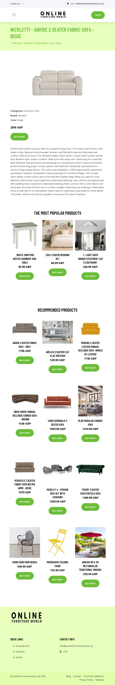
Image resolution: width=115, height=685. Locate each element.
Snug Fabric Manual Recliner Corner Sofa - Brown (25, 415)
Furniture (29, 110)
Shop (98, 15)
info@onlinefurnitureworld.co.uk (90, 3)
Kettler (19, 657)
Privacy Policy (86, 679)
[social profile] (22, 3)
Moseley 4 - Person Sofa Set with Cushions (57, 493)
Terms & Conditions (93, 676)
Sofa (37, 110)
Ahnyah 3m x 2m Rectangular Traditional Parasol (90, 565)
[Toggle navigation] (14, 14)
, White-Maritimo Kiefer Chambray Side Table (24, 258)
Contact (77, 676)
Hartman (20, 651)
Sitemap (99, 679)
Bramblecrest (22, 645)
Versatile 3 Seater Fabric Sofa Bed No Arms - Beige (24, 484)
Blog (68, 676)
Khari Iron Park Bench (24, 562)
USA (72, 3)
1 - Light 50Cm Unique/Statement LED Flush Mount (90, 258)
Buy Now (19, 136)
